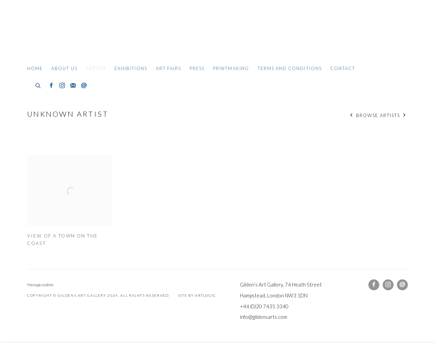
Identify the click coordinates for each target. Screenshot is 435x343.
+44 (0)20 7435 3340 (264, 306)
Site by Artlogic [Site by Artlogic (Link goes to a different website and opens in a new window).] (197, 295)
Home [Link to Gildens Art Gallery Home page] (35, 68)
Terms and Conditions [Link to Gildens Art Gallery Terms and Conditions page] (290, 68)
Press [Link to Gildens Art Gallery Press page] (197, 68)
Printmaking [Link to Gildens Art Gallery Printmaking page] (231, 68)
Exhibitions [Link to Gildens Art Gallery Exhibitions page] (131, 68)
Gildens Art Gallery (47, 33)
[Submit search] (38, 84)
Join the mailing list (73, 85)
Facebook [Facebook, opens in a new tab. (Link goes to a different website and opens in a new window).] (51, 85)
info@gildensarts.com (263, 317)
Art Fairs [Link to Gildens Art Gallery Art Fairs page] (168, 68)
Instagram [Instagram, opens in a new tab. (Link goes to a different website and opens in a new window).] (62, 85)
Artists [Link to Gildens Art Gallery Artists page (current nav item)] (96, 68)
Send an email (84, 85)
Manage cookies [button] (40, 284)
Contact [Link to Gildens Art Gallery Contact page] (342, 68)
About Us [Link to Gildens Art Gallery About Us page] (64, 68)
